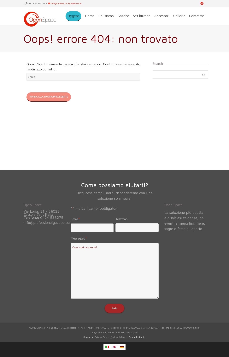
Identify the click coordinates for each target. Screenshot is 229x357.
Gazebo (123, 16)
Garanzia (88, 337)
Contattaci (197, 16)
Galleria (179, 16)
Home (90, 16)
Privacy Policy (102, 337)
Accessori (161, 16)
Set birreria (141, 16)
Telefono (121, 219)
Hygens (73, 16)
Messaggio (79, 238)
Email (75, 219)
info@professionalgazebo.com (64, 3)
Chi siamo (106, 16)
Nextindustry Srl (137, 337)
